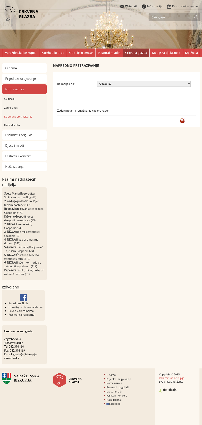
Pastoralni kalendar (182, 6)
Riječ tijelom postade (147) (21, 203)
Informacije (152, 6)
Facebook (113, 403)
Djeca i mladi (14, 145)
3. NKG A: (10, 232)
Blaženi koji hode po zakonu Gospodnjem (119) (22, 264)
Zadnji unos (11, 107)
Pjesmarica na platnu (21, 315)
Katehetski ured (52, 53)
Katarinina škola (18, 303)
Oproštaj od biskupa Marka (25, 307)
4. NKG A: (10, 239)
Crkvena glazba (136, 53)
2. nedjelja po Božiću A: (18, 201)
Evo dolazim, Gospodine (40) (18, 226)
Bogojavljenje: (12, 209)
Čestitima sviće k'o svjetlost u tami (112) (21, 257)
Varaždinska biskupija (20, 53)
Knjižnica (191, 53)
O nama (11, 68)
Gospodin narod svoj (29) (20, 220)
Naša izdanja (14, 166)
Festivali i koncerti (18, 156)
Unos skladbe (12, 125)
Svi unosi (9, 98)
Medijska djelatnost (166, 53)
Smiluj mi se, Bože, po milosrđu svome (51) (24, 272)
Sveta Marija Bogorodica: (19, 193)
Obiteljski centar (81, 53)
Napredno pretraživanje (18, 116)
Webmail (128, 6)
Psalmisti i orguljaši (19, 135)
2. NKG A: (10, 224)
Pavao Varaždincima (21, 311)
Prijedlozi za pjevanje (20, 78)
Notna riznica (14, 89)
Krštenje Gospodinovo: (18, 216)
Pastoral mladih (109, 53)
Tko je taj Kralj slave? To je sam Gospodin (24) (23, 249)
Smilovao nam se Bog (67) (20, 197)
